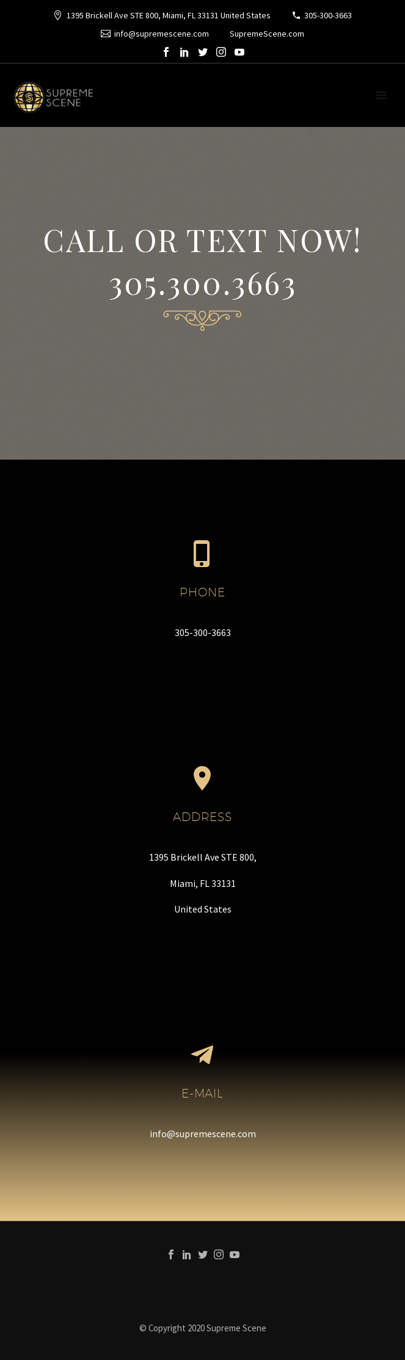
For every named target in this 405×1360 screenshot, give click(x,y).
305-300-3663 (328, 15)
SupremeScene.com (267, 33)
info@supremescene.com (161, 33)
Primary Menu (381, 95)
